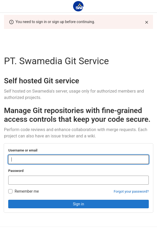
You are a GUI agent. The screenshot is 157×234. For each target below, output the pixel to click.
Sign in (78, 204)
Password (15, 171)
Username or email (22, 150)
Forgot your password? (131, 191)
